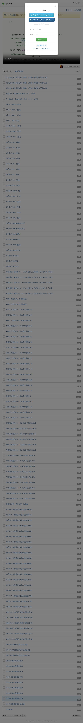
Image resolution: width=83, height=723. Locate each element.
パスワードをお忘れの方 (41, 48)
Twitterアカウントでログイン (41, 15)
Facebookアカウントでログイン (41, 20)
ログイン (41, 40)
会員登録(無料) (41, 45)
